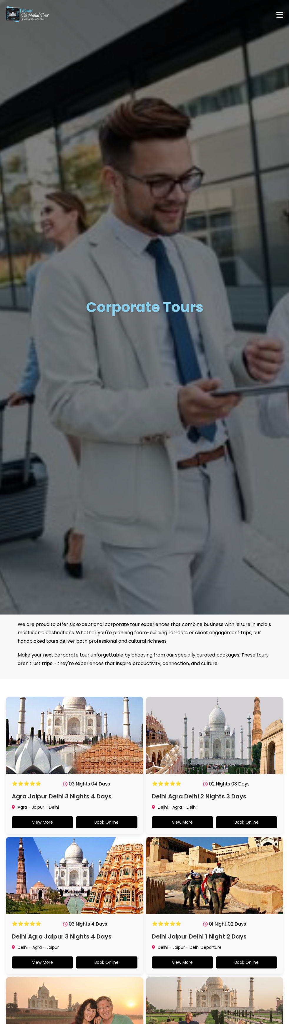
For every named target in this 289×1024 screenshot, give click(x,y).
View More (42, 822)
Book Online (106, 822)
